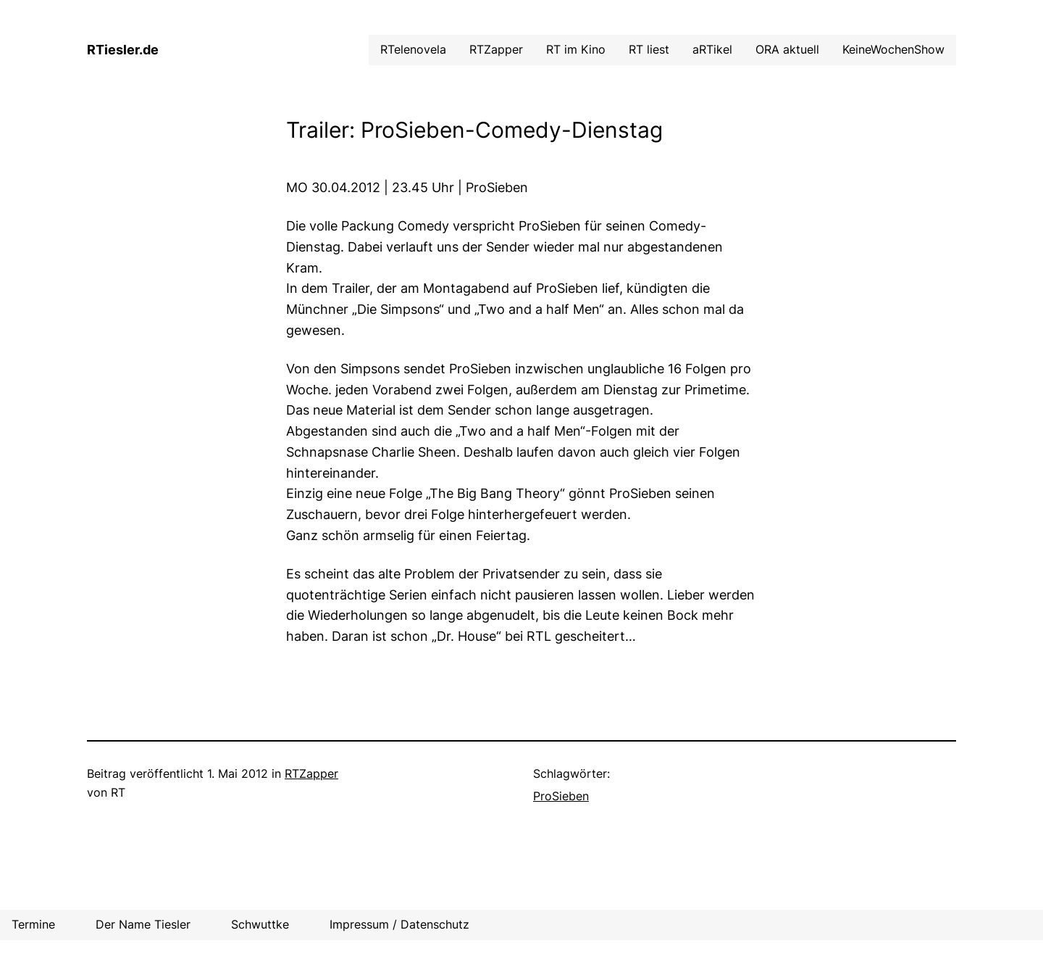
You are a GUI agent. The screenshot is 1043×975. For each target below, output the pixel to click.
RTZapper (311, 773)
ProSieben (561, 796)
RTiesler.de (123, 49)
